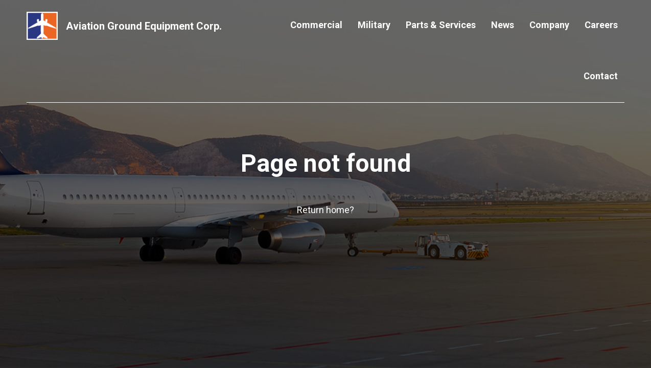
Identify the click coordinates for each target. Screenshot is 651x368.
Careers (601, 24)
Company (549, 24)
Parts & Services (441, 24)
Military (374, 24)
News (502, 24)
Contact (601, 76)
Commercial (316, 24)
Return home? (325, 209)
